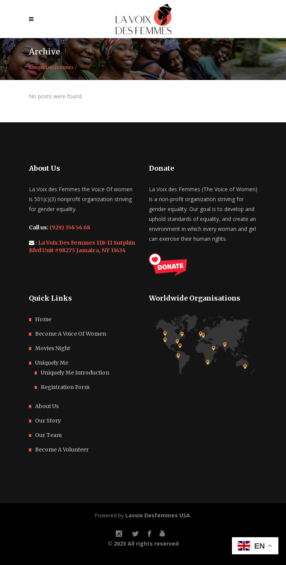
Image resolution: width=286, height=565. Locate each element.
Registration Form (65, 387)
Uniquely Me (51, 362)
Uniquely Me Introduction (75, 372)
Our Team (48, 435)
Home (43, 319)
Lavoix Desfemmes (51, 67)
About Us (47, 406)
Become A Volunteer (62, 449)
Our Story (48, 420)
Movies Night (52, 348)
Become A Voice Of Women (70, 333)
